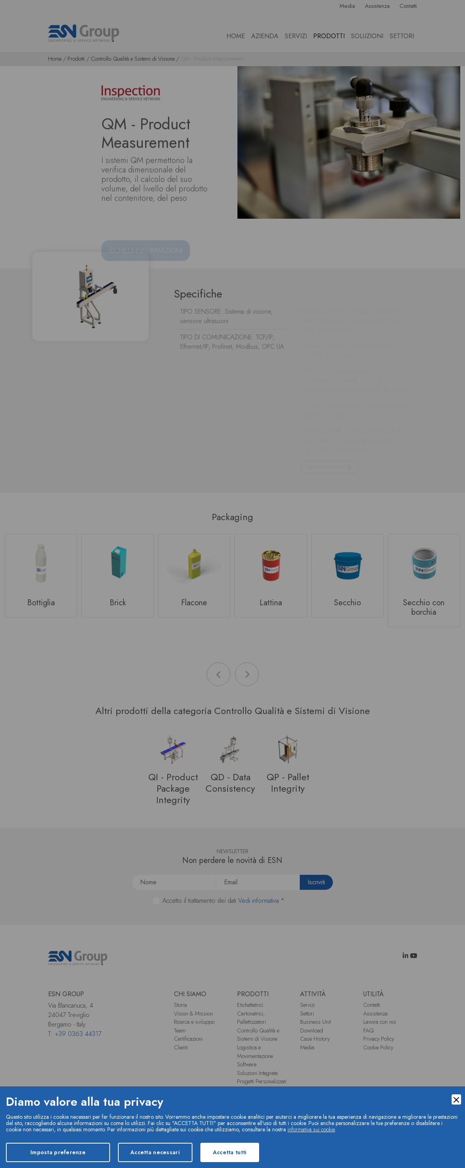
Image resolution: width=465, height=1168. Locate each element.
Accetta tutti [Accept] (230, 1152)
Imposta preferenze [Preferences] (58, 1152)
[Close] (456, 1099)
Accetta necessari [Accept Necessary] (155, 1152)
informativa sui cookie (311, 1129)
